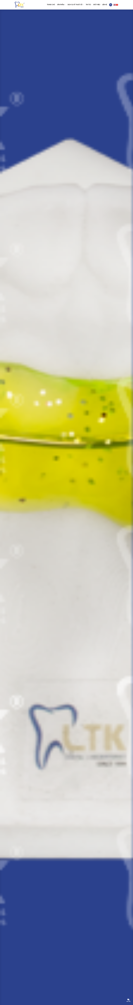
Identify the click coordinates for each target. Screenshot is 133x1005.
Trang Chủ (51, 4)
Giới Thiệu (96, 4)
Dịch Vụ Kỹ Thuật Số (76, 5)
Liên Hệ (104, 4)
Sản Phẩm (61, 5)
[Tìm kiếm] (110, 4)
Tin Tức (88, 4)
